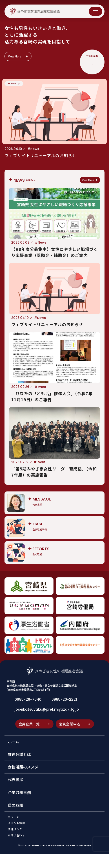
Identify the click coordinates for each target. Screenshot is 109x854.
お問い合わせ (16, 835)
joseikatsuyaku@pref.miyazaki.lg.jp (47, 709)
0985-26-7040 (28, 699)
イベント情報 (16, 823)
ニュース (13, 817)
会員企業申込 (75, 723)
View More (18, 56)
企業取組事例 (19, 792)
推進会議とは (19, 754)
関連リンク (15, 829)
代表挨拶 (15, 779)
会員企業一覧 (35, 723)
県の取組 (15, 805)
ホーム (13, 741)
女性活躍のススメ (23, 767)
